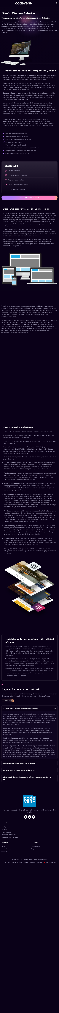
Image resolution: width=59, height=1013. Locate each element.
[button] (57, 3)
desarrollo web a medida (39, 239)
